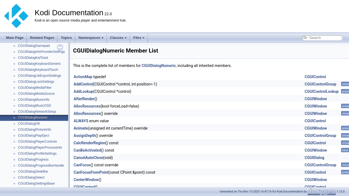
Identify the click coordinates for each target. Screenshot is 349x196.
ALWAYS (81, 121)
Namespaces (91, 38)
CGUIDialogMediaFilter (35, 88)
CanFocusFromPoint (91, 172)
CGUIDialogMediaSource (36, 94)
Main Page (14, 38)
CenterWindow (86, 179)
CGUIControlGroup (320, 84)
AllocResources (87, 106)
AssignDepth (84, 135)
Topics (66, 38)
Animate (81, 128)
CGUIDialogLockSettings (36, 82)
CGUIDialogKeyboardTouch (38, 70)
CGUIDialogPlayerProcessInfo (40, 147)
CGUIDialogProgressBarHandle (41, 165)
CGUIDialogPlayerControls (37, 141)
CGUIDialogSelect (31, 177)
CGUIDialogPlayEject (33, 135)
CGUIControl (315, 77)
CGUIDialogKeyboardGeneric (39, 64)
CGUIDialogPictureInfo (34, 129)
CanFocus (82, 165)
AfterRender (84, 99)
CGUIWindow (316, 99)
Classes (118, 38)
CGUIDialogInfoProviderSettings (41, 52)
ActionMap (83, 77)
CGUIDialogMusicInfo (33, 100)
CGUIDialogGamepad (34, 46)
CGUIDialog (314, 157)
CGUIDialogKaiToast (33, 58)
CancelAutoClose (88, 157)
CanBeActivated (87, 150)
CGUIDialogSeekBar (33, 171)
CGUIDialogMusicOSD (34, 106)
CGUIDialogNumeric (33, 118)
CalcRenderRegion (90, 143)
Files (139, 38)
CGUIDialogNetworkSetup (37, 112)
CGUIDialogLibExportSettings (39, 76)
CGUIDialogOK (29, 123)
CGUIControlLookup (322, 91)
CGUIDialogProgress (33, 159)
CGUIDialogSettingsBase (36, 183)
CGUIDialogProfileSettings (37, 153)
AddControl (83, 84)
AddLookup (83, 91)
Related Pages (42, 38)
